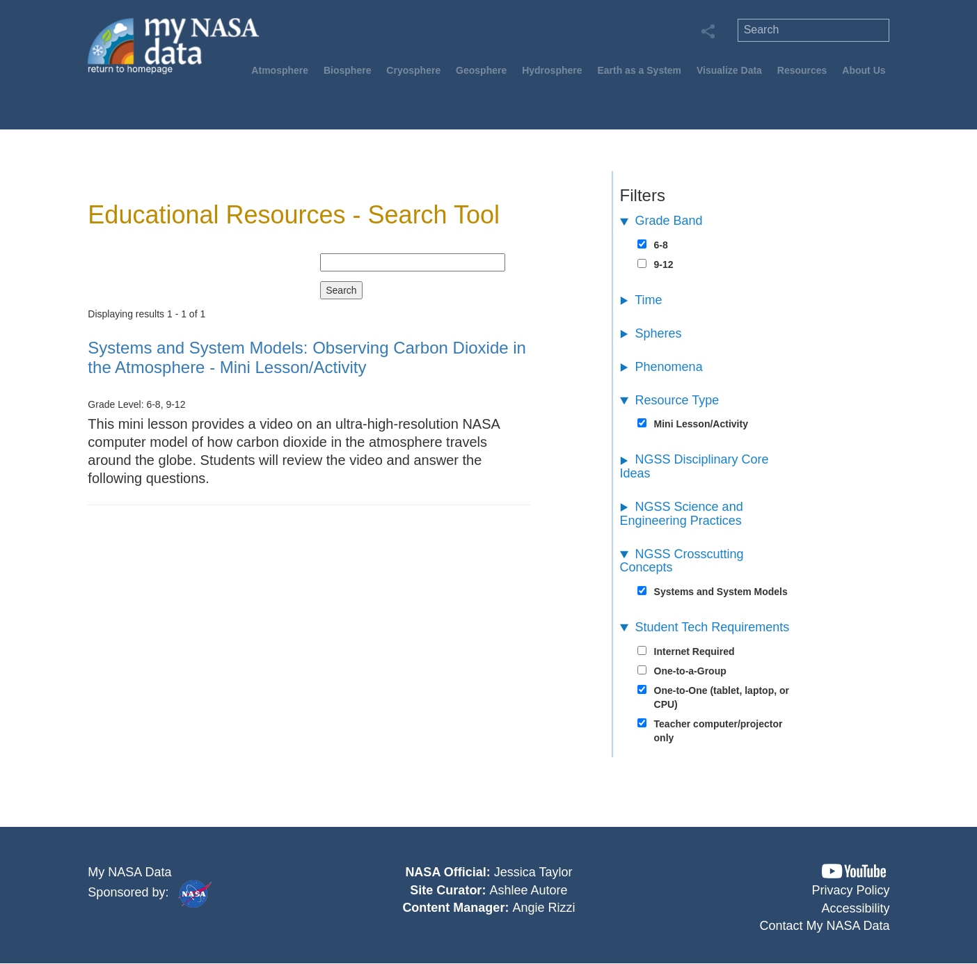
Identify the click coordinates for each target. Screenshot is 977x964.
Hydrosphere (552, 70)
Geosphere (481, 70)
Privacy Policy (850, 890)
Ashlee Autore (528, 890)
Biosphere (347, 70)
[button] (854, 871)
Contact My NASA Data (824, 926)
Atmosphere (279, 70)
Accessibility (855, 908)
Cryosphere (413, 70)
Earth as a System (639, 70)
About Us (863, 70)
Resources (802, 70)
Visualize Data (729, 70)
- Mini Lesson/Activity (307, 357)
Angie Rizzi (543, 908)
